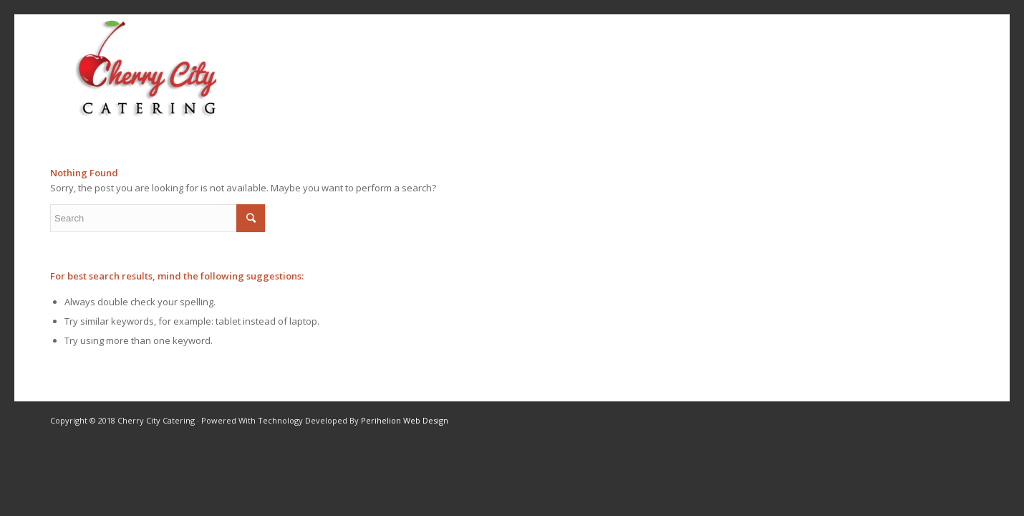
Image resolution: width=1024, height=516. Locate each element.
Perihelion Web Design (404, 420)
